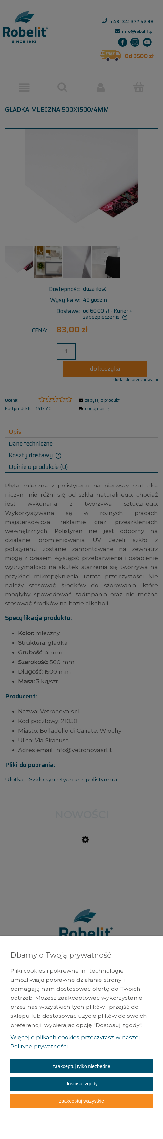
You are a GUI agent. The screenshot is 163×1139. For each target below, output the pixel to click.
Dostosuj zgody (82, 1083)
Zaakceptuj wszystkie (81, 1101)
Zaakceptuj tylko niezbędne (81, 1066)
